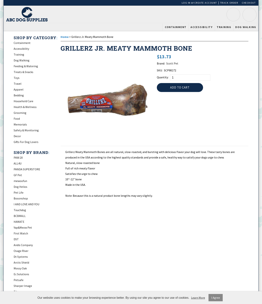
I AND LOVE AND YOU (26, 204)
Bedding (19, 95)
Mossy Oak (20, 268)
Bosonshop (21, 198)
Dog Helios (20, 187)
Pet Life (18, 192)
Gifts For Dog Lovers (26, 142)
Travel (17, 83)
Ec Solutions (21, 274)
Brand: (161, 63)
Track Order (229, 2)
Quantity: (162, 77)
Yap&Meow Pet (23, 227)
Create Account (205, 2)
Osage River (21, 251)
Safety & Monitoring (26, 130)
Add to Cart (180, 87)
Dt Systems (21, 256)
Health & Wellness (25, 107)
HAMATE (19, 221)
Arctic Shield (21, 262)
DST (16, 239)
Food (17, 118)
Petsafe (18, 280)
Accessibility (201, 27)
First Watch (21, 233)
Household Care (23, 101)
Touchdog (20, 210)
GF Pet (18, 175)
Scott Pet (172, 63)
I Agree (215, 297)
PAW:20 (18, 157)
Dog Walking (245, 27)
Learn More (198, 297)
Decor (17, 136)
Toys (16, 78)
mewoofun (20, 181)
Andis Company (23, 245)
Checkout (249, 2)
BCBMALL (20, 216)
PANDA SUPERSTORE (27, 169)
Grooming (20, 113)
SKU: (159, 70)
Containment (175, 27)
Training (224, 27)
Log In (186, 2)
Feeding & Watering (26, 66)
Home (65, 37)
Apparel (18, 89)
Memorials (20, 124)
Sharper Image (23, 286)
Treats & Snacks (23, 72)
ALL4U (17, 163)
